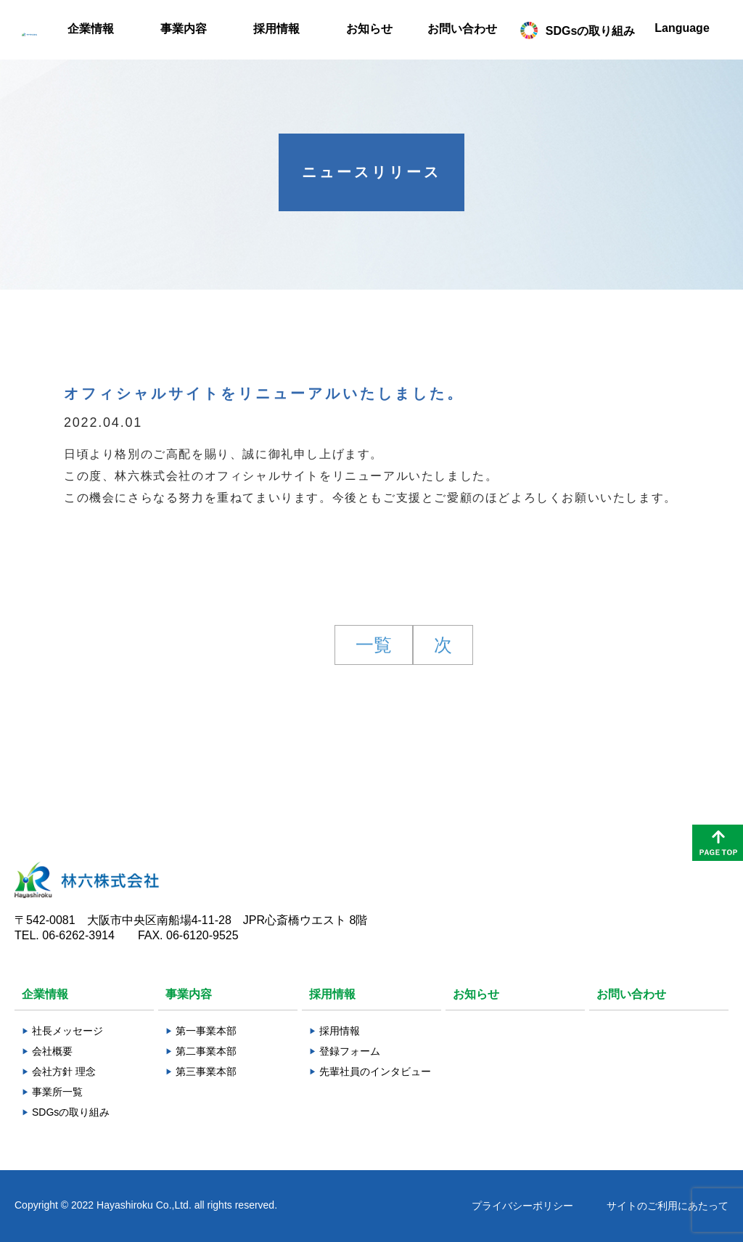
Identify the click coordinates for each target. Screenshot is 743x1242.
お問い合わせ (631, 994)
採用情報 (339, 1031)
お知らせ (476, 994)
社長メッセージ (67, 1031)
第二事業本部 (206, 1051)
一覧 (374, 644)
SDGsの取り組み (71, 1112)
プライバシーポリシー (522, 1206)
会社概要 (52, 1051)
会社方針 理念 (64, 1071)
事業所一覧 (57, 1092)
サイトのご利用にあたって (667, 1206)
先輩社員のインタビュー (375, 1071)
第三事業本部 (206, 1071)
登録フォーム (349, 1051)
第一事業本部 (206, 1031)
